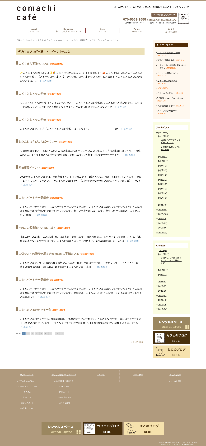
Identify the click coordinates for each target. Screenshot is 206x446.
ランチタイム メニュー (27, 386)
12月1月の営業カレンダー (168, 53)
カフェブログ (97, 40)
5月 (164, 179)
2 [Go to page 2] (28, 333)
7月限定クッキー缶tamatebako (170, 98)
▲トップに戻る (137, 342)
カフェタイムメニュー (27, 381)
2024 (162, 205)
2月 (164, 193)
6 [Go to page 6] (45, 333)
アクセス (124, 7)
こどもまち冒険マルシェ (34, 63)
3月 (164, 189)
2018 (162, 232)
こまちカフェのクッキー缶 (35, 309)
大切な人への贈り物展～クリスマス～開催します (171, 260)
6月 (164, 175)
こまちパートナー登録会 (34, 197)
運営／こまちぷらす (163, 7)
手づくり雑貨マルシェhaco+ (64, 375)
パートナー (138, 375)
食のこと (27, 392)
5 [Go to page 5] (41, 333)
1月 (164, 198)
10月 (164, 161)
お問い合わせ (148, 7)
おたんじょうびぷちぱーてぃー (38, 141)
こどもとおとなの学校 (32, 93)
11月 (164, 156)
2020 (162, 223)
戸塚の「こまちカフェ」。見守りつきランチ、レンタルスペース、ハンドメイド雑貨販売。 (53, 40)
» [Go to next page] (62, 333)
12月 (165, 136)
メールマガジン (136, 7)
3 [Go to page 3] (32, 333)
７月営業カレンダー (166, 106)
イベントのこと (110, 40)
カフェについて (26, 375)
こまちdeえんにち (165, 93)
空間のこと (27, 397)
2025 (163, 132)
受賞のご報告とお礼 (166, 60)
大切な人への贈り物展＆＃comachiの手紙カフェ (49, 253)
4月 (164, 184)
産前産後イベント (29, 167)
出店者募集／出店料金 (64, 381)
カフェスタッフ (27, 403)
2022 (163, 214)
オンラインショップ (181, 7)
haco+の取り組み (64, 397)
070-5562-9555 (134, 19)
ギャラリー (64, 386)
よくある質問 (64, 403)
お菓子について (27, 408)
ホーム (117, 7)
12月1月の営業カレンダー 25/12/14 (171, 141)
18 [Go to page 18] (57, 333)
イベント (101, 375)
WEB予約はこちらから (164, 15)
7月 (164, 170)
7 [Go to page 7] (50, 333)
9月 (164, 166)
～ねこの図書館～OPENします (37, 227)
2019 (162, 228)
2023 (162, 209)
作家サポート (64, 392)
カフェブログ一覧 (32, 51)
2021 (162, 218)
